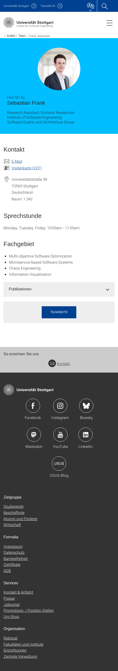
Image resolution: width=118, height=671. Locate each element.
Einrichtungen (15, 650)
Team (21, 35)
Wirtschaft (12, 524)
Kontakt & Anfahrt (18, 592)
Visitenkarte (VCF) (27, 167)
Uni (16, 6)
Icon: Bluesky (86, 406)
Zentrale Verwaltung (20, 656)
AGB (7, 570)
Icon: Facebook (33, 406)
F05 (48, 6)
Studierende (13, 506)
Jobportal (12, 604)
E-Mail (17, 161)
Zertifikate (12, 564)
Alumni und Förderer (20, 518)
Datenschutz (14, 552)
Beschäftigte (14, 512)
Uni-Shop (11, 616)
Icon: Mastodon (34, 435)
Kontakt (59, 363)
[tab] (59, 289)
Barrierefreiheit (16, 558)
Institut (11, 35)
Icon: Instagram (60, 406)
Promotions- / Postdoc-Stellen (29, 610)
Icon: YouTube (60, 435)
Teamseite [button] (59, 312)
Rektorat (11, 637)
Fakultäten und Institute (23, 644)
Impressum (13, 546)
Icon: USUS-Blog (59, 463)
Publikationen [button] (20, 289)
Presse (9, 598)
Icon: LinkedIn (85, 435)
